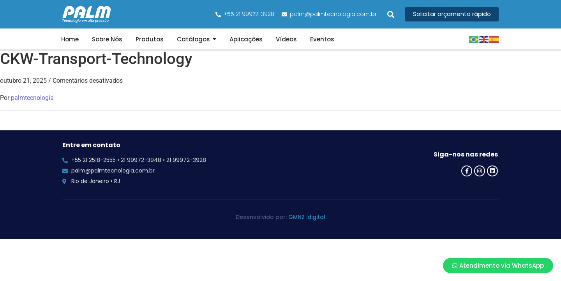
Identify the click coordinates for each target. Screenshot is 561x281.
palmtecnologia (32, 97)
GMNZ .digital (306, 217)
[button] (391, 14)
